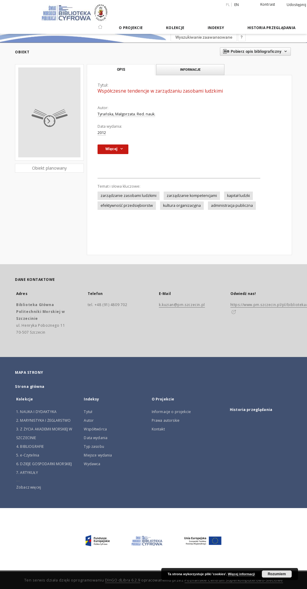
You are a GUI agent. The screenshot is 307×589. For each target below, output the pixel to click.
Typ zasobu (94, 446)
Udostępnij (296, 4)
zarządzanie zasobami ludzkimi (128, 195)
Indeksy (216, 27)
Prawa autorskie (166, 420)
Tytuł (88, 411)
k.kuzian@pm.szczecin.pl (182, 304)
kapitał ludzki (238, 195)
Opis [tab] (121, 69)
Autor (89, 420)
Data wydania (95, 437)
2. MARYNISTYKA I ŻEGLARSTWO (43, 420)
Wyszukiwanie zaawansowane (203, 37)
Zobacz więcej (28, 487)
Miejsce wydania (98, 455)
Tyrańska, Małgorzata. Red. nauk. (126, 114)
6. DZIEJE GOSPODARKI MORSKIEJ (44, 463)
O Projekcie (131, 27)
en (236, 5)
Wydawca (92, 463)
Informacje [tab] (190, 69)
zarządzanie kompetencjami (192, 195)
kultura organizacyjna (182, 205)
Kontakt (158, 429)
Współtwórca (95, 429)
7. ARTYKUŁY (27, 472)
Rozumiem (277, 574)
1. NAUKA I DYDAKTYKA (36, 411)
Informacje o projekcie (171, 411)
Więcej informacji (241, 574)
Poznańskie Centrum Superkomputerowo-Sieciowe (234, 580)
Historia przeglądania (271, 27)
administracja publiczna (232, 205)
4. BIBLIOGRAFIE (30, 446)
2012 (102, 132)
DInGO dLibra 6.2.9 (122, 580)
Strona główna (30, 386)
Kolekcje (175, 27)
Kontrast (267, 4)
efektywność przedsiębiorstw (127, 205)
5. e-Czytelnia (27, 455)
